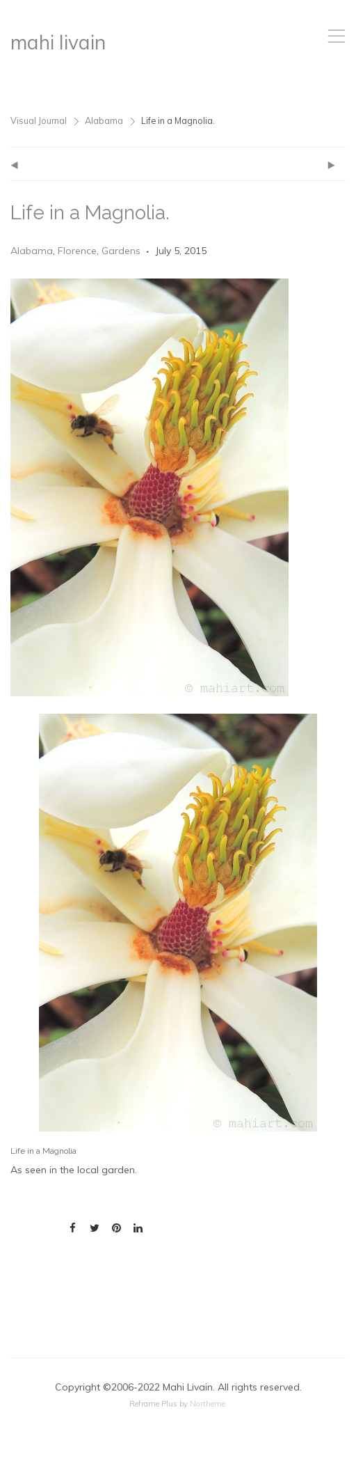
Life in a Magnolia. (90, 212)
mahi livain (58, 42)
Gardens (121, 250)
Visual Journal (38, 120)
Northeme (207, 1404)
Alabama (104, 120)
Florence (77, 250)
